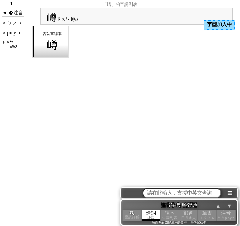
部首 (188, 215)
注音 (226, 215)
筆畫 (207, 215)
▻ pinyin (11, 32)
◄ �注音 (12, 12)
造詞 (151, 215)
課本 (169, 215)
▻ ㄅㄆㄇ (12, 22)
